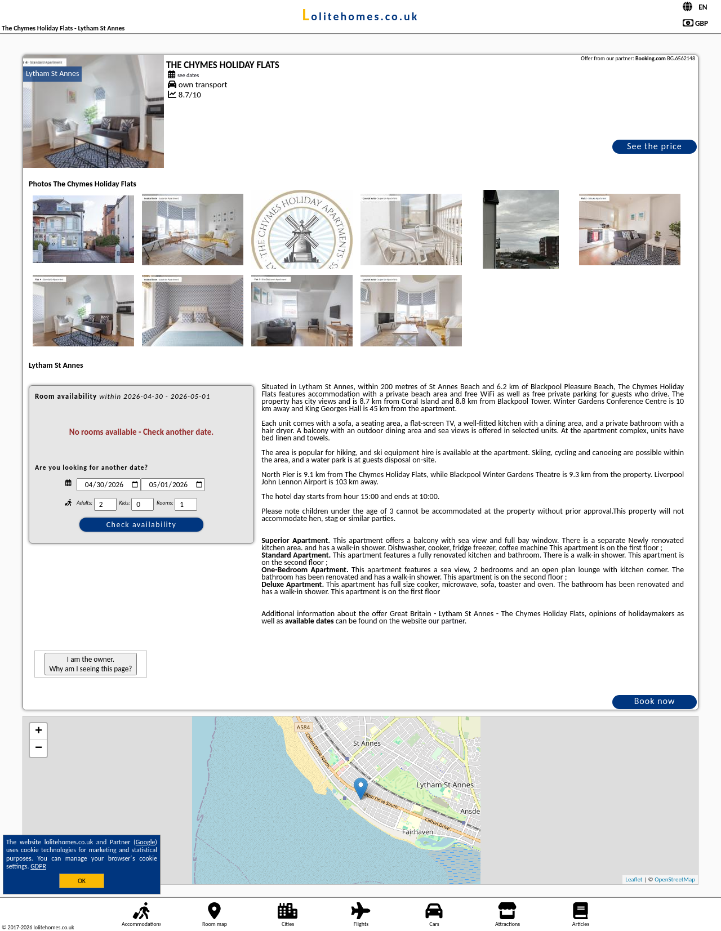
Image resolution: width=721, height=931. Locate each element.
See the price (654, 146)
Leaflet (633, 879)
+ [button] (38, 731)
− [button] (38, 748)
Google (145, 842)
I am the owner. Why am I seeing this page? (90, 664)
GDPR (38, 866)
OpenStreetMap (675, 879)
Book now (654, 701)
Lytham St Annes (52, 73)
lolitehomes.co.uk (360, 16)
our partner (446, 621)
